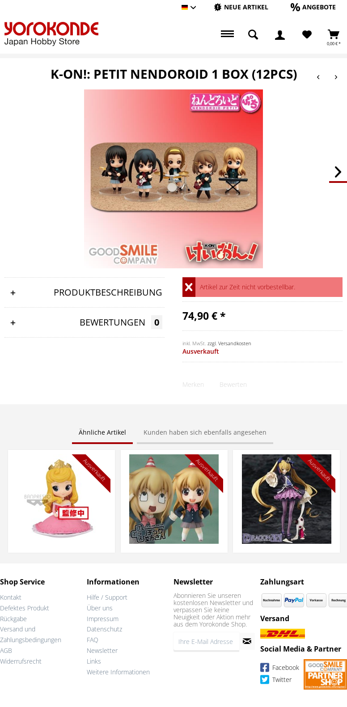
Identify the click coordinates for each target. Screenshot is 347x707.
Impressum (102, 618)
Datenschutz (104, 629)
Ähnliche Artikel (102, 432)
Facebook (279, 668)
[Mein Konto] (280, 34)
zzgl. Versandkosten (229, 343)
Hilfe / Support (107, 597)
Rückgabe (13, 618)
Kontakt (10, 597)
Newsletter (102, 650)
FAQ (92, 639)
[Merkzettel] (306, 34)
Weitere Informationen (118, 672)
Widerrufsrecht (21, 661)
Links (94, 661)
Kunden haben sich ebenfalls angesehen (205, 432)
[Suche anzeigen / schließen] (253, 34)
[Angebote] (313, 7)
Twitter (276, 680)
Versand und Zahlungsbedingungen (30, 634)
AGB (6, 650)
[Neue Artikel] (241, 7)
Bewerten (233, 384)
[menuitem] (241, 7)
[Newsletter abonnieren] (247, 641)
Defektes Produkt (24, 608)
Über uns (100, 608)
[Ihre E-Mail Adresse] (206, 641)
